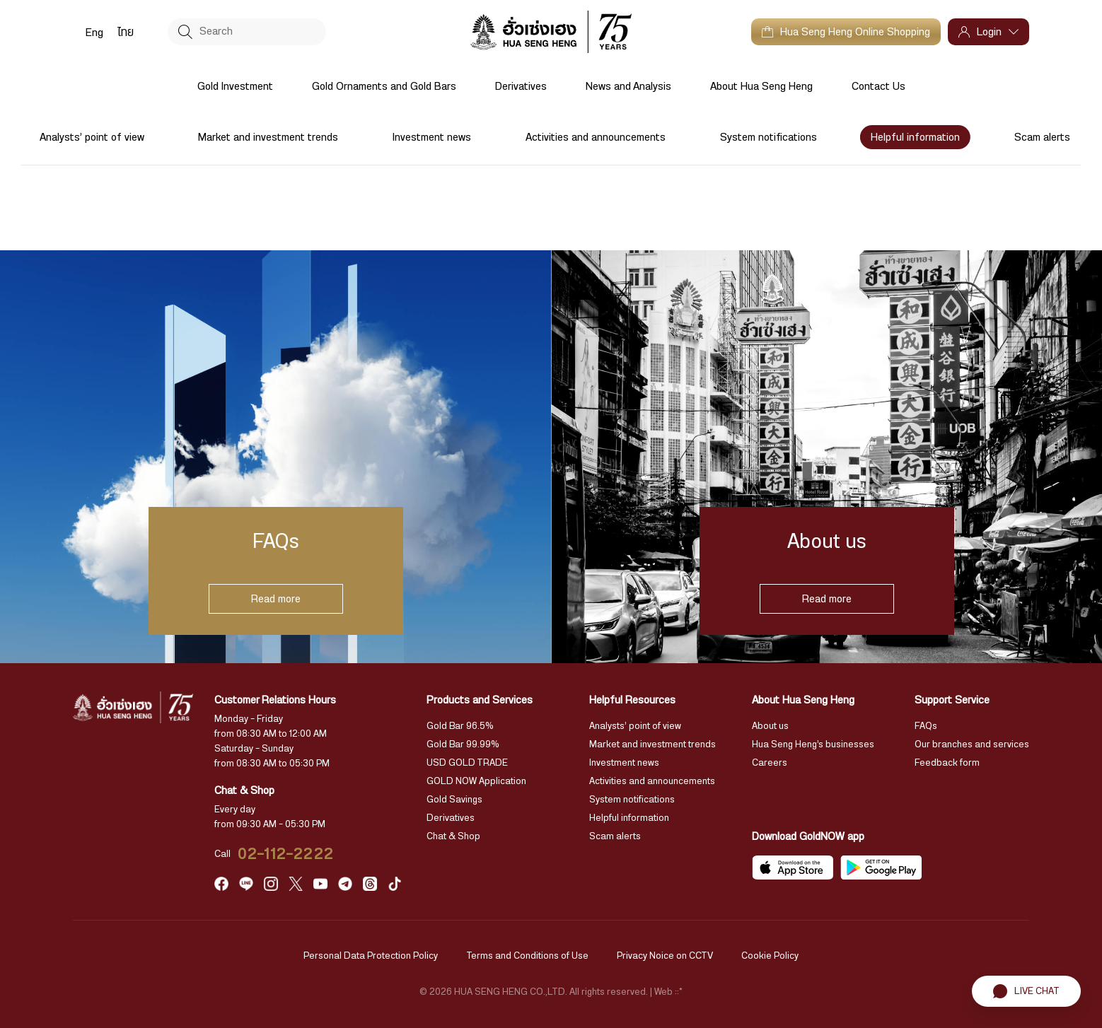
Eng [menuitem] (94, 32)
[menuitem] (94, 31)
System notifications (768, 137)
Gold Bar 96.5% (460, 726)
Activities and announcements (596, 137)
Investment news (432, 137)
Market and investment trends (268, 137)
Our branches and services (972, 744)
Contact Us (878, 86)
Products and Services (480, 700)
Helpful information (915, 137)
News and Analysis (628, 86)
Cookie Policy (770, 956)
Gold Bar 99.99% (463, 744)
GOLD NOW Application (476, 781)
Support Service (952, 700)
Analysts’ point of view (92, 137)
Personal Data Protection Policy (370, 956)
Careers (769, 763)
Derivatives (521, 86)
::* (679, 992)
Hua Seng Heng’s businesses (813, 744)
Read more (276, 598)
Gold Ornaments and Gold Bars (384, 86)
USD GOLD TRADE (467, 763)
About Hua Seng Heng (761, 86)
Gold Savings (454, 800)
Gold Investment (235, 86)
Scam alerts (1042, 137)
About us (770, 726)
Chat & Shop (453, 836)
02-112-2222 (286, 854)
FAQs (926, 726)
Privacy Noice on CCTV (665, 956)
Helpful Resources (632, 700)
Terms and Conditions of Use (527, 956)
